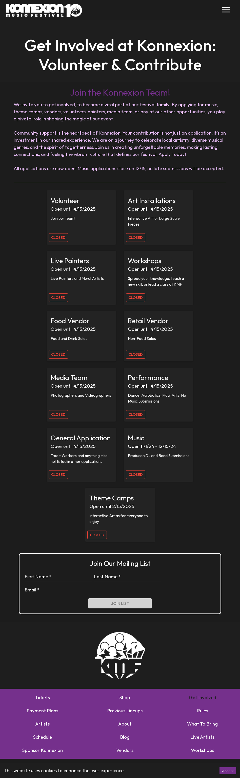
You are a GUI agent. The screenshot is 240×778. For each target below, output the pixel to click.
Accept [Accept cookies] (228, 771)
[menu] (226, 10)
